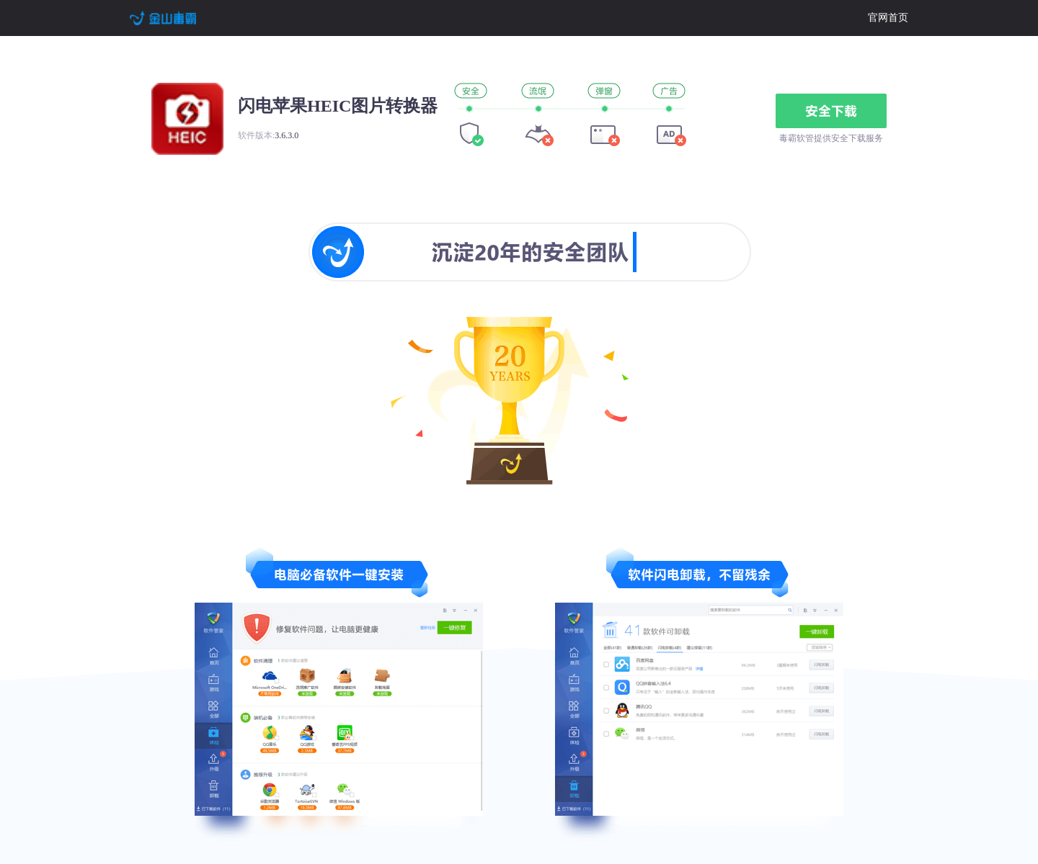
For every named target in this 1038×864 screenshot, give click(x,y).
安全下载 (831, 111)
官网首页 (888, 17)
